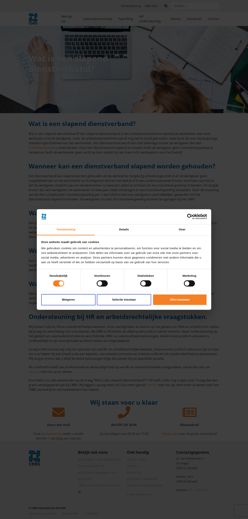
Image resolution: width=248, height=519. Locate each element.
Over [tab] (182, 229)
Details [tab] (124, 229)
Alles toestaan (180, 299)
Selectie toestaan (124, 299)
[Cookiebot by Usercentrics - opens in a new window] (190, 217)
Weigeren (68, 299)
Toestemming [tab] (65, 229)
